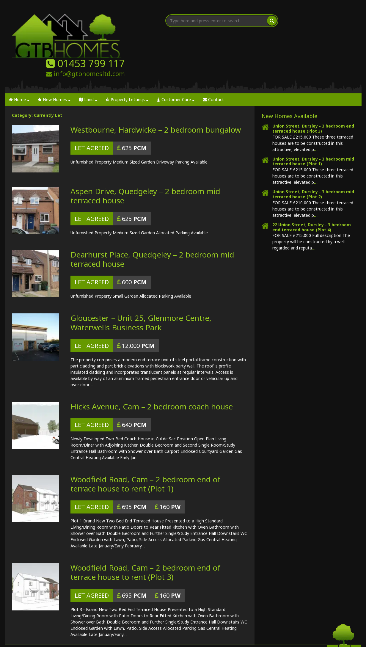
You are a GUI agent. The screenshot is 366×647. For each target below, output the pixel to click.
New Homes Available (289, 80)
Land (88, 64)
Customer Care (175, 64)
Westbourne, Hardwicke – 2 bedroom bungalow (155, 94)
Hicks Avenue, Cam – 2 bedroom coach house (151, 370)
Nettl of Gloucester (178, 637)
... (316, 113)
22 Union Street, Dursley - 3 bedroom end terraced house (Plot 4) (311, 191)
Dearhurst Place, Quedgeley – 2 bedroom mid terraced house (152, 223)
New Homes (54, 64)
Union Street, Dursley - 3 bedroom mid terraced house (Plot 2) (313, 158)
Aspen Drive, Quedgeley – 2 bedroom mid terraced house (145, 160)
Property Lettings (127, 64)
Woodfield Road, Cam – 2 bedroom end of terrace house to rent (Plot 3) (145, 537)
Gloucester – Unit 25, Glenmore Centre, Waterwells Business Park (140, 287)
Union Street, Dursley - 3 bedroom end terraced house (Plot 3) (313, 92)
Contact (213, 64)
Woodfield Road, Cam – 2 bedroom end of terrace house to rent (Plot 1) (145, 448)
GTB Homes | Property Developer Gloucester (78, 637)
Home (19, 64)
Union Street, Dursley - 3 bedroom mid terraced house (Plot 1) (313, 125)
